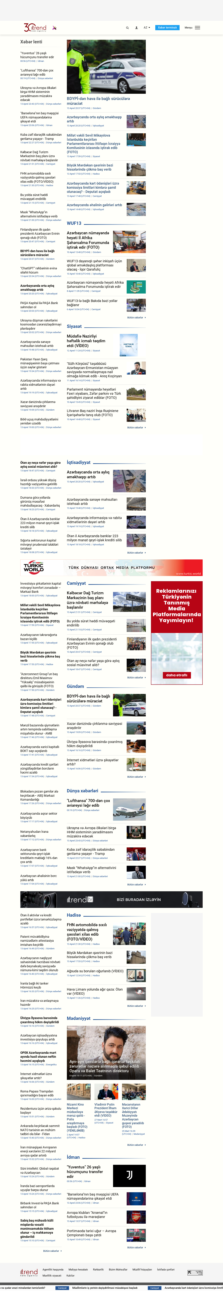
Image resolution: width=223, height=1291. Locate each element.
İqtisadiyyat (78, 462)
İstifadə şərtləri (166, 1269)
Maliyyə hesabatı (78, 1269)
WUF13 (74, 223)
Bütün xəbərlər (135, 317)
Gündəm (75, 686)
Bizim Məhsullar (118, 1269)
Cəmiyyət (76, 583)
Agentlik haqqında (53, 1269)
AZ (145, 27)
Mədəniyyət (78, 1018)
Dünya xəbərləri (82, 790)
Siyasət (74, 326)
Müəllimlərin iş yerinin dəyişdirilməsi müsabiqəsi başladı (122, 1287)
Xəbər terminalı (167, 27)
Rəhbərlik (98, 1269)
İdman (73, 1157)
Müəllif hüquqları (142, 1269)
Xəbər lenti (31, 41)
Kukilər (70, 1275)
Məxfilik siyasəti (52, 1275)
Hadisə (74, 915)
